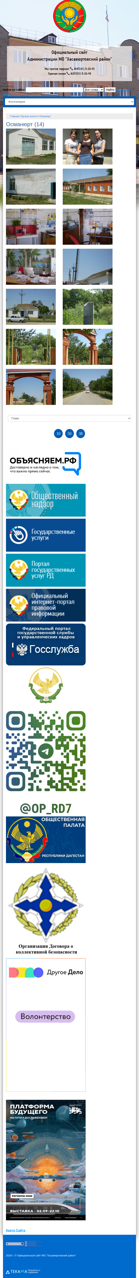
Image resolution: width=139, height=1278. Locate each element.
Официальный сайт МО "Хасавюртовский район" (46, 1255)
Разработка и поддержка (34, 1271)
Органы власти (29, 116)
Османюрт (45, 116)
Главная (14, 116)
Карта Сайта (15, 1230)
